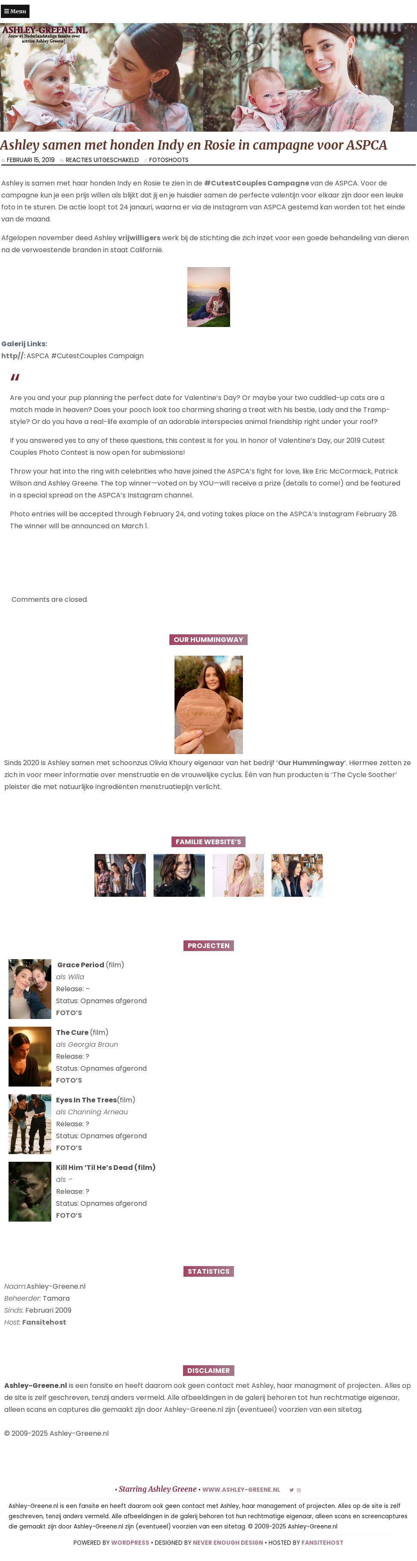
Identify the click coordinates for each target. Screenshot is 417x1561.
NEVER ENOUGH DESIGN (228, 1543)
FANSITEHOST (322, 1543)
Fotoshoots (169, 160)
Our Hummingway (311, 763)
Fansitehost (44, 1322)
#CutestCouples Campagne (257, 183)
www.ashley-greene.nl (241, 1490)
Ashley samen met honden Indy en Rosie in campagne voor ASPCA (193, 145)
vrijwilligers (139, 238)
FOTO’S (69, 1013)
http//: (14, 356)
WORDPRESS (130, 1543)
